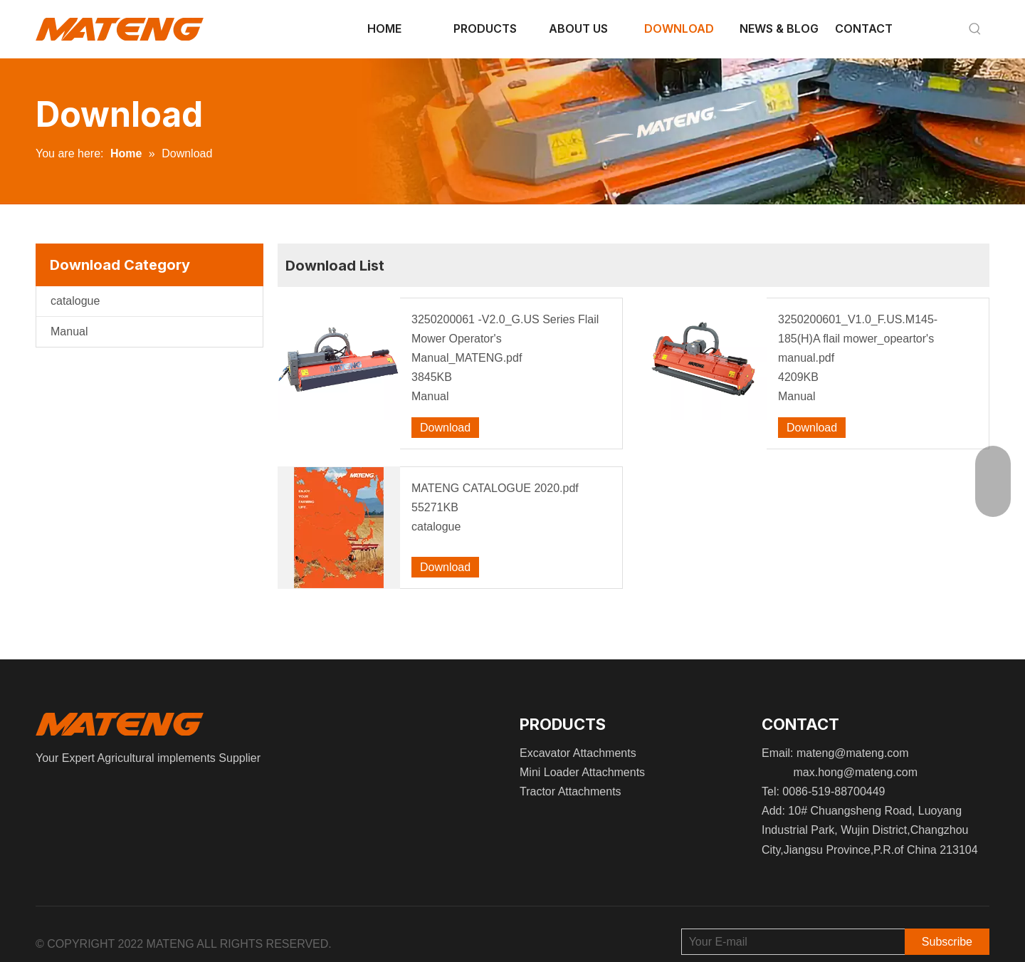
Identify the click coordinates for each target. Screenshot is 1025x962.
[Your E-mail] (790, 941)
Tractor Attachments (570, 791)
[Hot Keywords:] (975, 29)
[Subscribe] (947, 942)
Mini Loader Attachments (582, 772)
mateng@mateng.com (853, 753)
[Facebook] (39, 790)
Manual (69, 331)
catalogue (75, 301)
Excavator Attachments (578, 753)
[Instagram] (59, 790)
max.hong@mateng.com (855, 772)
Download (445, 428)
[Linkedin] (49, 790)
